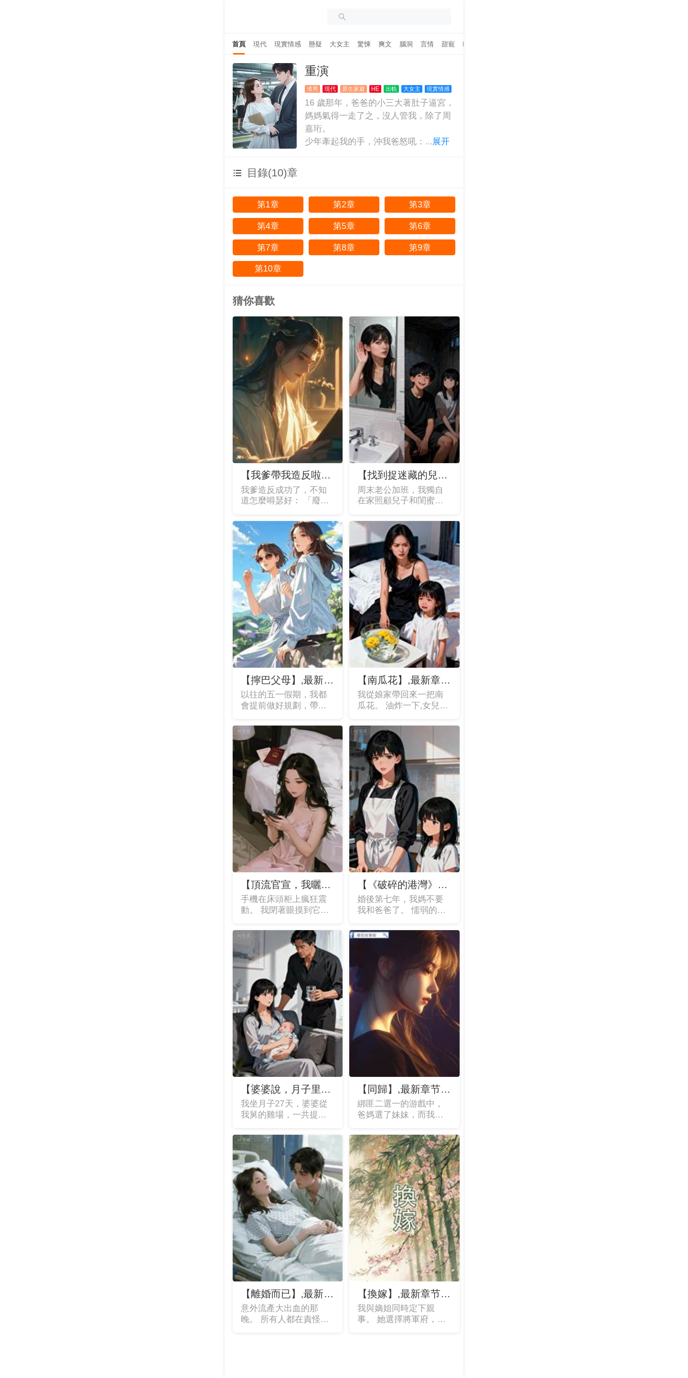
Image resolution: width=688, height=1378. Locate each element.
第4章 (268, 226)
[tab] (238, 43)
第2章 (344, 204)
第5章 (344, 226)
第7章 (268, 247)
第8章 (344, 247)
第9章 (420, 247)
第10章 (268, 268)
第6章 (420, 226)
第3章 (420, 204)
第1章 (268, 204)
